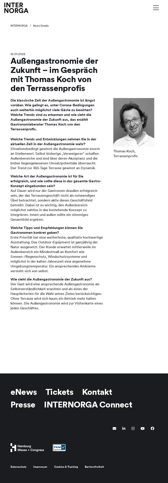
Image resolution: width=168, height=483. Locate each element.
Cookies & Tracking (66, 466)
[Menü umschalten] (156, 7)
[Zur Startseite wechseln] (16, 7)
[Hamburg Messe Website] (27, 447)
